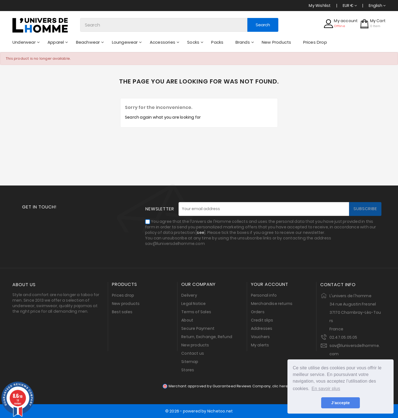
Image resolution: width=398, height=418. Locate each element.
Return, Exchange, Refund (206, 336)
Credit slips (262, 320)
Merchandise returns (272, 303)
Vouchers (260, 336)
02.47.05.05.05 (343, 337)
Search (263, 25)
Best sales (122, 312)
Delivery (189, 295)
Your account (269, 284)
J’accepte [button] (340, 403)
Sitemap (189, 361)
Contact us (192, 353)
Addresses (262, 328)
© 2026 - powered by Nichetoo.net (199, 411)
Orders (258, 312)
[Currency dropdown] (350, 5)
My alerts (260, 345)
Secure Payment (197, 328)
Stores (187, 370)
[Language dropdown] (377, 5)
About (187, 320)
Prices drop (123, 295)
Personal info (264, 295)
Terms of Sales (196, 312)
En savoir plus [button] (325, 388)
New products (126, 303)
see (200, 232)
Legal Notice (193, 303)
